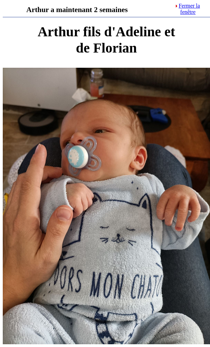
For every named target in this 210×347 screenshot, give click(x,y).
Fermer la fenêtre (188, 9)
